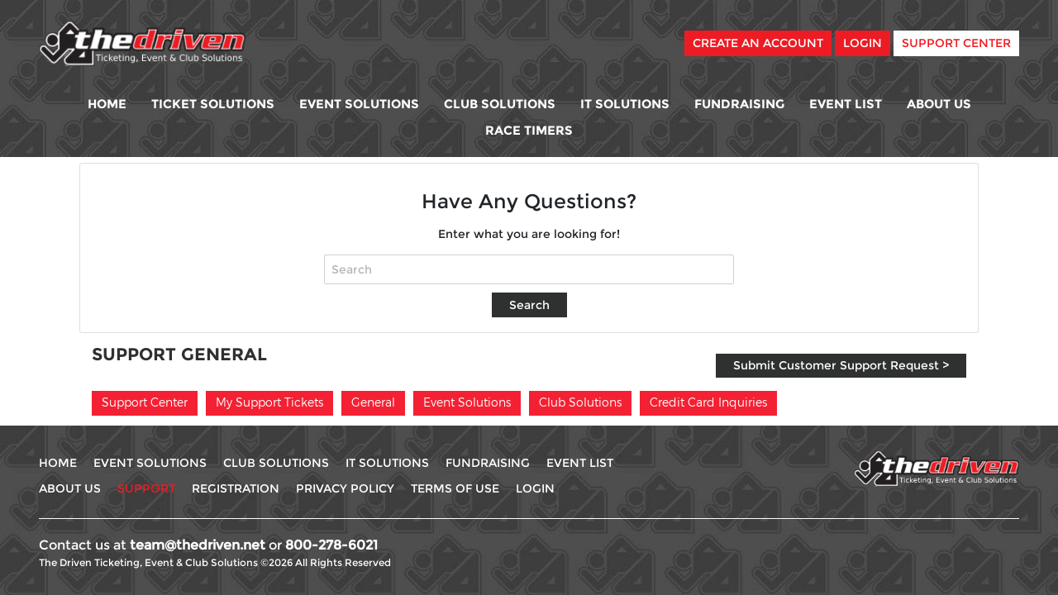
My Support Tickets (269, 402)
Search (529, 305)
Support (146, 488)
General (373, 402)
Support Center (956, 43)
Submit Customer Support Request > (841, 365)
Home (107, 104)
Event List (845, 104)
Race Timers (529, 130)
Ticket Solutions (212, 104)
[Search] (529, 269)
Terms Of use (455, 488)
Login (862, 43)
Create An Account (758, 43)
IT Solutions (625, 104)
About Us (939, 104)
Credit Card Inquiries (708, 402)
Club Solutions (499, 104)
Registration (235, 488)
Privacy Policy (345, 488)
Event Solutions (359, 104)
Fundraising (739, 104)
